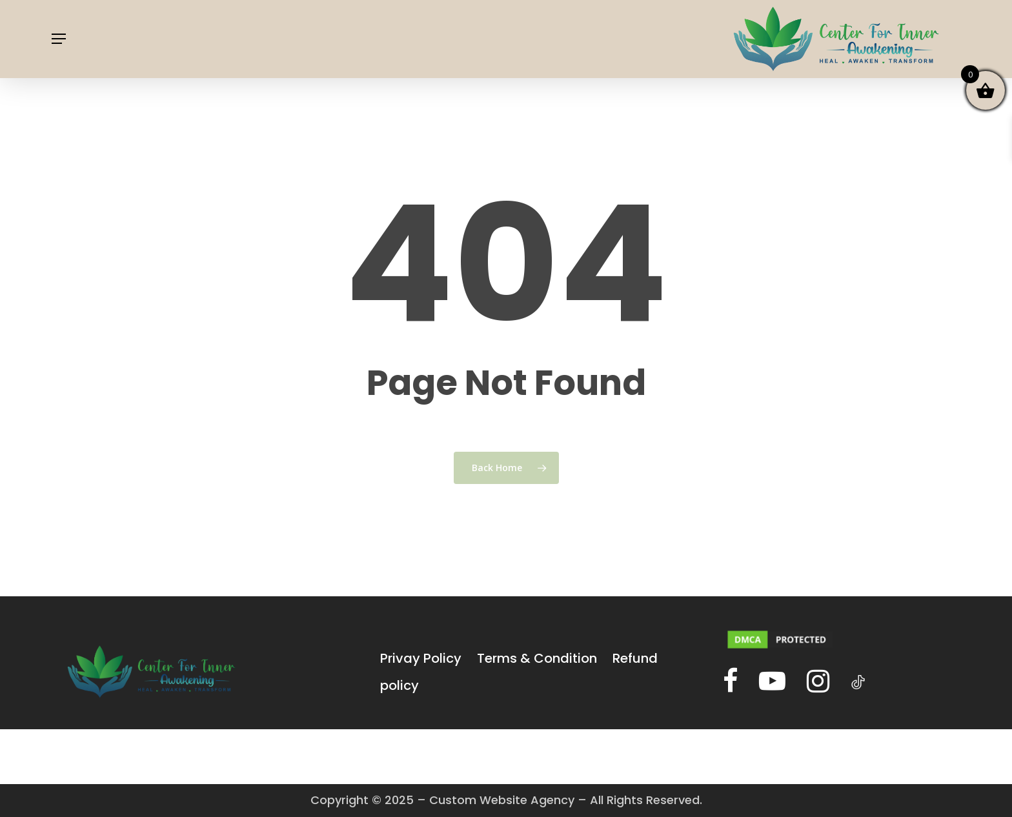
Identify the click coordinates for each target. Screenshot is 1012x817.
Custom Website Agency (501, 800)
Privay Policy (420, 658)
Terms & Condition (537, 658)
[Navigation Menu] (59, 39)
